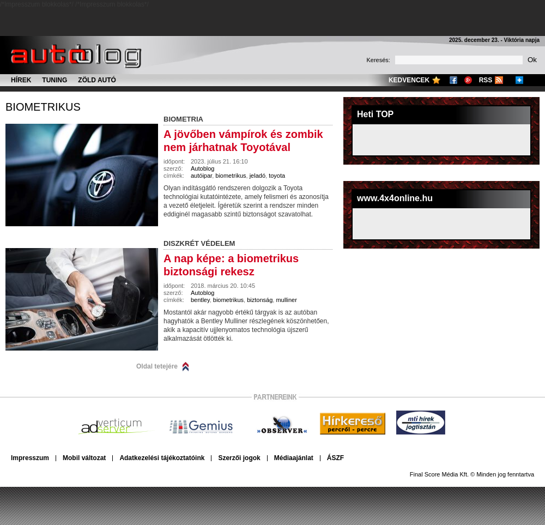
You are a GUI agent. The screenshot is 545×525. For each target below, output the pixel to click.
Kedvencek (409, 80)
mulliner (286, 300)
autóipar (201, 175)
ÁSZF (335, 458)
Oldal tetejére (157, 366)
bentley (200, 300)
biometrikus (43, 107)
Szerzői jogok (239, 458)
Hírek (21, 80)
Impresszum (30, 458)
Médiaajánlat (293, 458)
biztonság (259, 300)
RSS (486, 80)
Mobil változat (84, 458)
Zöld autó (97, 80)
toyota (277, 175)
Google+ (468, 80)
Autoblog (202, 168)
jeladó (257, 175)
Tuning (54, 80)
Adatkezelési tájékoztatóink (161, 458)
